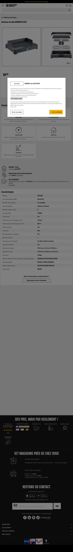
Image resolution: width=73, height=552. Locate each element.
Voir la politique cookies (16, 98)
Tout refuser (17, 83)
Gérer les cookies (17, 112)
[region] (36, 97)
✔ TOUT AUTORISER (56, 112)
